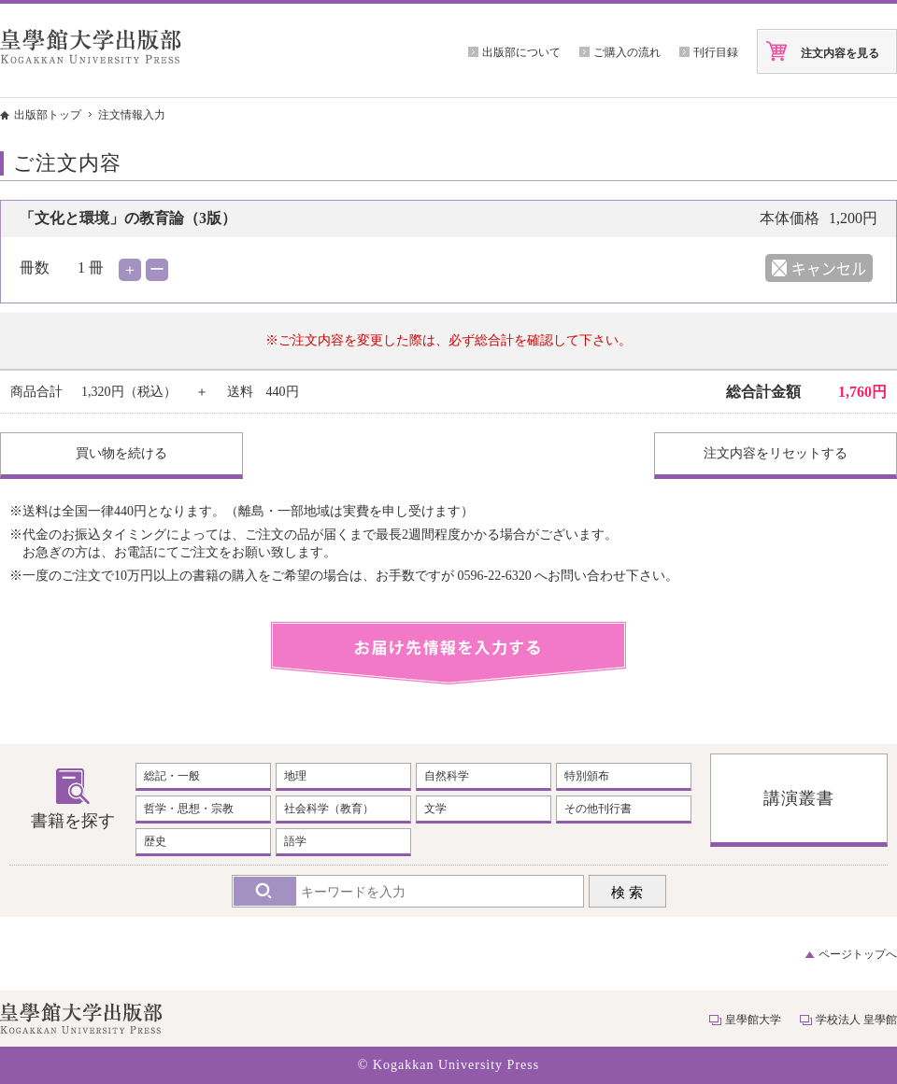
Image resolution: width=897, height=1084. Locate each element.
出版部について (521, 52)
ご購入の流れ (627, 52)
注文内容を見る (840, 53)
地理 (295, 775)
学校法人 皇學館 (856, 1019)
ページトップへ (858, 954)
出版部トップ (47, 114)
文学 (435, 808)
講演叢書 (798, 798)
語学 (295, 841)
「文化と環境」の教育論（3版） (128, 218)
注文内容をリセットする (775, 453)
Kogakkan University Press (456, 1065)
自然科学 (446, 775)
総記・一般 (172, 775)
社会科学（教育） (329, 808)
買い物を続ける (121, 453)
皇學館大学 (753, 1019)
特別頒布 (586, 775)
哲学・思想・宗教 (189, 808)
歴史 (155, 841)
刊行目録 (715, 52)
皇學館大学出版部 (90, 46)
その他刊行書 (598, 808)
